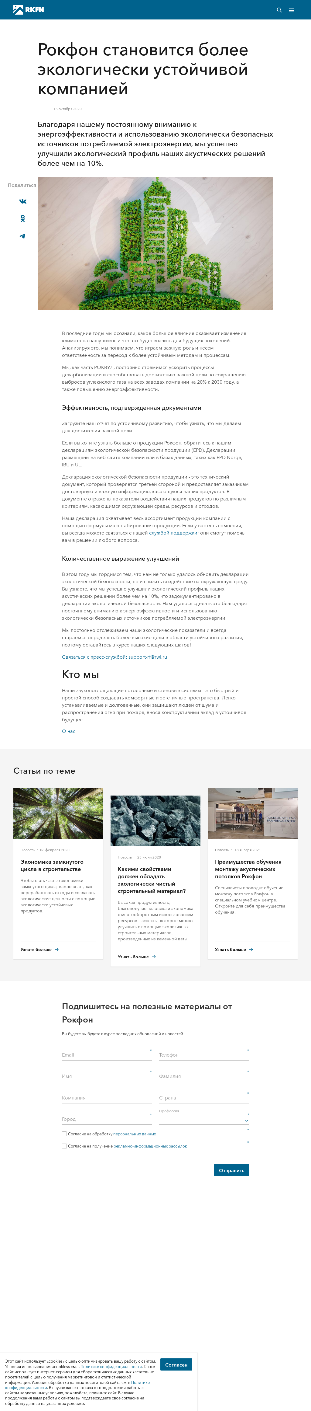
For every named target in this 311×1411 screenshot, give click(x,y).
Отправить (231, 1170)
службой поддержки (173, 532)
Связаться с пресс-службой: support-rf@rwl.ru (114, 656)
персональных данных (134, 1134)
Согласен (176, 1364)
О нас (68, 730)
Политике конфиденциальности (111, 1366)
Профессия (204, 1110)
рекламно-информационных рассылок (150, 1146)
